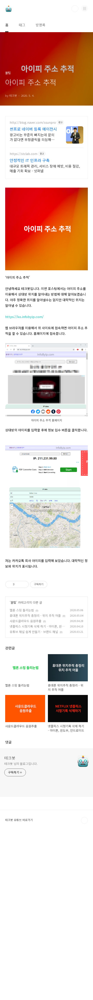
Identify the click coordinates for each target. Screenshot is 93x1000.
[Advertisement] (46, 170)
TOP (84, 985)
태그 (22, 24)
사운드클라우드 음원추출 (25, 786)
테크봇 (9, 923)
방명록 (40, 24)
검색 (75, 8)
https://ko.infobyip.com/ (24, 421)
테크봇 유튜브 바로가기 (19, 985)
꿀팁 (13, 767)
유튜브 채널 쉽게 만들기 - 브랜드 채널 (34, 797)
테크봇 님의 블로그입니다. (21, 929)
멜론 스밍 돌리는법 (22, 775)
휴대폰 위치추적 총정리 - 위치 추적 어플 (35, 780)
